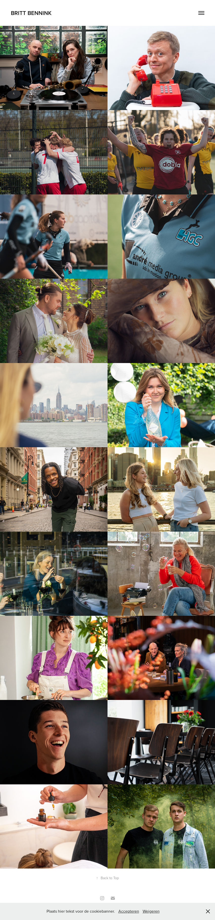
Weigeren (151, 911)
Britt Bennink (31, 13)
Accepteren (128, 911)
